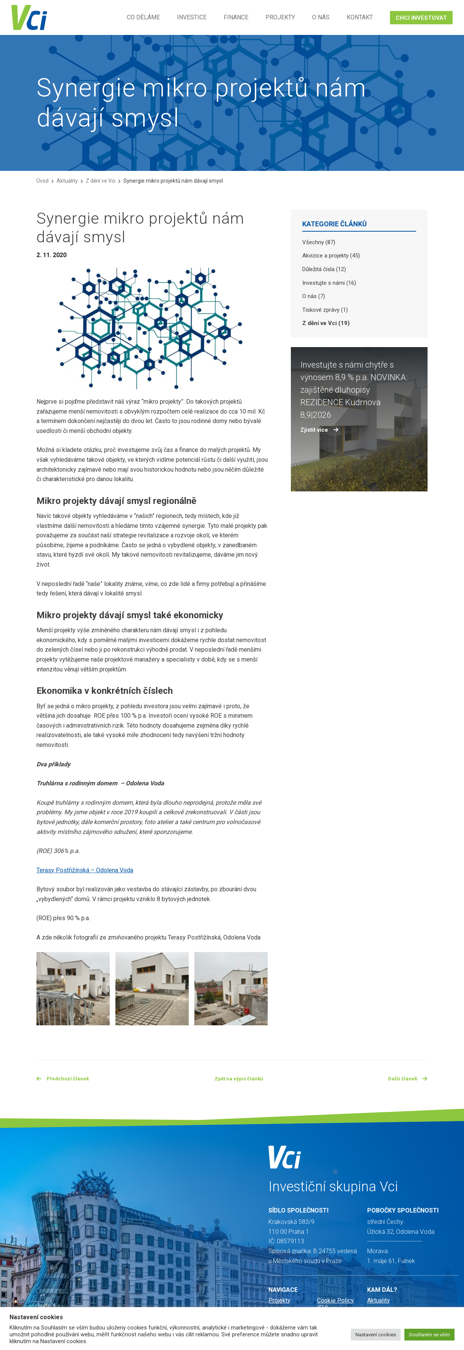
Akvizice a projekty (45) (331, 255)
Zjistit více (319, 429)
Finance (236, 17)
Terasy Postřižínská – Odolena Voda (84, 870)
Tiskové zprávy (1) (325, 309)
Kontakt (360, 17)
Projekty (280, 17)
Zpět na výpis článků (240, 1079)
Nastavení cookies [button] (375, 1334)
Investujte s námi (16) (329, 282)
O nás (321, 17)
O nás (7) (313, 296)
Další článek (406, 1079)
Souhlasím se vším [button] (429, 1334)
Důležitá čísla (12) (324, 269)
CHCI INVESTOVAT (421, 17)
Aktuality (67, 181)
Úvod (42, 181)
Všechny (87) (318, 242)
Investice (192, 17)
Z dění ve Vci (100, 181)
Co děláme (143, 17)
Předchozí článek (65, 1079)
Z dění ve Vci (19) (326, 323)
